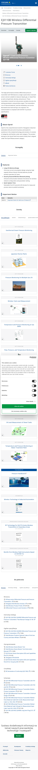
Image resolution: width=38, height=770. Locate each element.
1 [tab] (18, 65)
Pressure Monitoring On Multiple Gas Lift (19, 277)
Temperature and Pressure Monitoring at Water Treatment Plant (19, 447)
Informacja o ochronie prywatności (19, 764)
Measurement (27, 8)
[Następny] (21, 65)
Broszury (7, 75)
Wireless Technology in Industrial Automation (19, 499)
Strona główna (7, 8)
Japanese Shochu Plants (19, 254)
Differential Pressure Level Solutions (17, 608)
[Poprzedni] (16, 65)
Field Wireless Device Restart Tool (15, 647)
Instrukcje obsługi (10, 78)
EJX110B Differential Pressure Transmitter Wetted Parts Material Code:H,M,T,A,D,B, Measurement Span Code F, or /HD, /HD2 (19, 700)
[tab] (3, 155)
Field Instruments (6, 10)
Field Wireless (16, 10)
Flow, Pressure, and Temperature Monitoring (19, 350)
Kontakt (19, 736)
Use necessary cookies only (19, 411)
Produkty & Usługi (17, 8)
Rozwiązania (17, 746)
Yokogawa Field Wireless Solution (16, 604)
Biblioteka (5, 750)
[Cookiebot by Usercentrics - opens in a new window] (29, 357)
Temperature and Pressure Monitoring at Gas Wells (19, 325)
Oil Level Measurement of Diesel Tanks (19, 422)
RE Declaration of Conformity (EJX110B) (18, 671)
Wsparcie (28, 750)
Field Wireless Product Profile (15, 606)
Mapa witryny (19, 765)
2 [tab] (19, 65)
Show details (29, 401)
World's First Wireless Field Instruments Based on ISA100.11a (19, 553)
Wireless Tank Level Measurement (19, 301)
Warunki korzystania (19, 762)
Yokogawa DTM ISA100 (12, 657)
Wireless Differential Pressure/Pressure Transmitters (15, 13)
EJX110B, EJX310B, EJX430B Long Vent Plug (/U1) (20, 710)
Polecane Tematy (18, 750)
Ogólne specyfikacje (10, 80)
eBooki (7, 83)
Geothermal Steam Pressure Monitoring (19, 230)
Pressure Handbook (18, 473)
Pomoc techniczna (10, 86)
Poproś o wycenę (31, 30)
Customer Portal (10, 72)
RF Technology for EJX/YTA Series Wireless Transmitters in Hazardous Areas (19, 526)
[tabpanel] (19, 48)
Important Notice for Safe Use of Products (19, 200)
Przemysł (5, 746)
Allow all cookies (19, 406)
